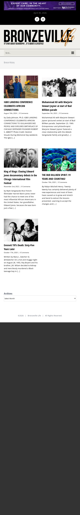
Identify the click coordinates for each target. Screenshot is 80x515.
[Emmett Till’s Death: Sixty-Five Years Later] (21, 230)
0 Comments (23, 113)
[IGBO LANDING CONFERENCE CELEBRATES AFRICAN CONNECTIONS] (21, 87)
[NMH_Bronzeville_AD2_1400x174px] (40, 2)
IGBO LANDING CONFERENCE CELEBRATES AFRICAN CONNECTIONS (18, 106)
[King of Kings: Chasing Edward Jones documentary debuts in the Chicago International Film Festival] (21, 158)
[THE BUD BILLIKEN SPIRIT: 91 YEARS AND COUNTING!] (59, 159)
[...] (13, 138)
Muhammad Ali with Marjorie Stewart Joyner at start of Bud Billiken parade (57, 106)
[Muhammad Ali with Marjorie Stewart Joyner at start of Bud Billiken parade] (59, 87)
